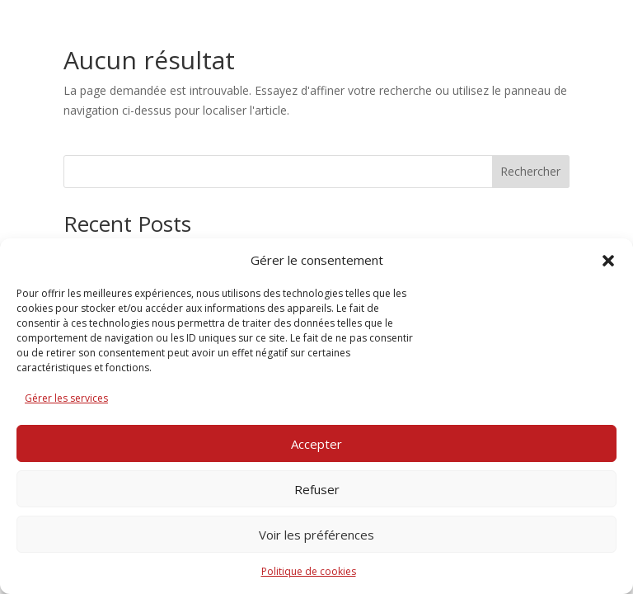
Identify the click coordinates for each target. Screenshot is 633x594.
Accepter (316, 444)
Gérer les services (66, 398)
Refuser (317, 489)
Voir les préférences (316, 534)
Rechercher (530, 171)
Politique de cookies (308, 571)
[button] (608, 260)
